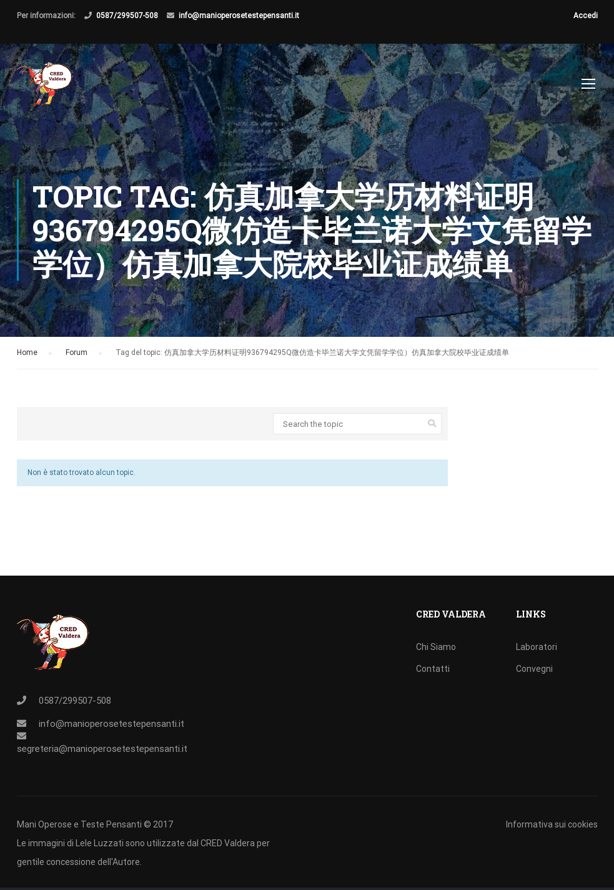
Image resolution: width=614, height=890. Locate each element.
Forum (76, 357)
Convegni (534, 669)
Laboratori (536, 647)
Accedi (585, 15)
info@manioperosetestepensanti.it (239, 15)
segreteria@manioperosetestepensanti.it (102, 748)
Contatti (433, 669)
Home (27, 357)
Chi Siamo (436, 647)
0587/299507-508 (127, 15)
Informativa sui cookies (552, 824)
